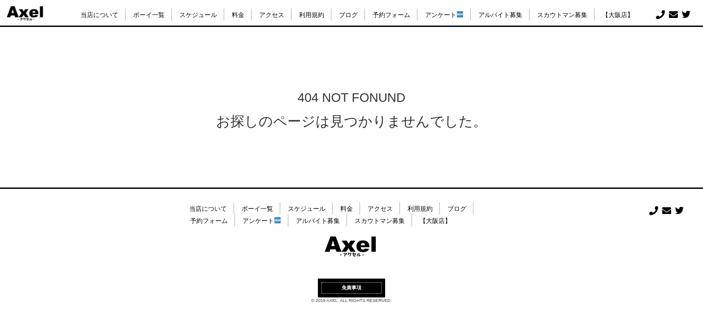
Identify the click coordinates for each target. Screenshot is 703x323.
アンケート (444, 14)
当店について (99, 15)
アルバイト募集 (500, 15)
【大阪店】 (618, 15)
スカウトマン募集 (562, 15)
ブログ (348, 15)
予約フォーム (391, 15)
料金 (238, 15)
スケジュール (198, 15)
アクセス (271, 15)
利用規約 (311, 15)
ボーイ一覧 (149, 15)
